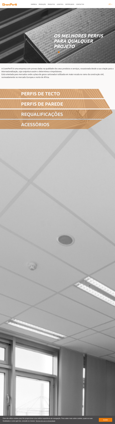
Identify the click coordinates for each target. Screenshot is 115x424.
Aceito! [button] (105, 420)
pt (111, 4)
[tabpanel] (57, 35)
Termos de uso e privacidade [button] (45, 421)
